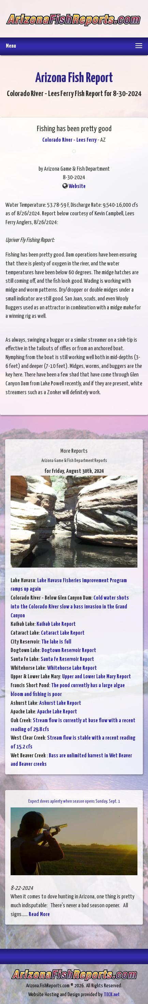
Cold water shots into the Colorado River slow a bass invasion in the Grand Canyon (70, 606)
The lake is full (56, 642)
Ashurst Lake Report (60, 703)
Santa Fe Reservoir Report (67, 659)
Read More (39, 914)
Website (77, 186)
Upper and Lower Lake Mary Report (96, 677)
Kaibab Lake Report (56, 624)
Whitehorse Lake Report (72, 668)
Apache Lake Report (57, 712)
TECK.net (112, 994)
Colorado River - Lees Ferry (69, 140)
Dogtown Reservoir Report (69, 650)
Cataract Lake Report (63, 633)
